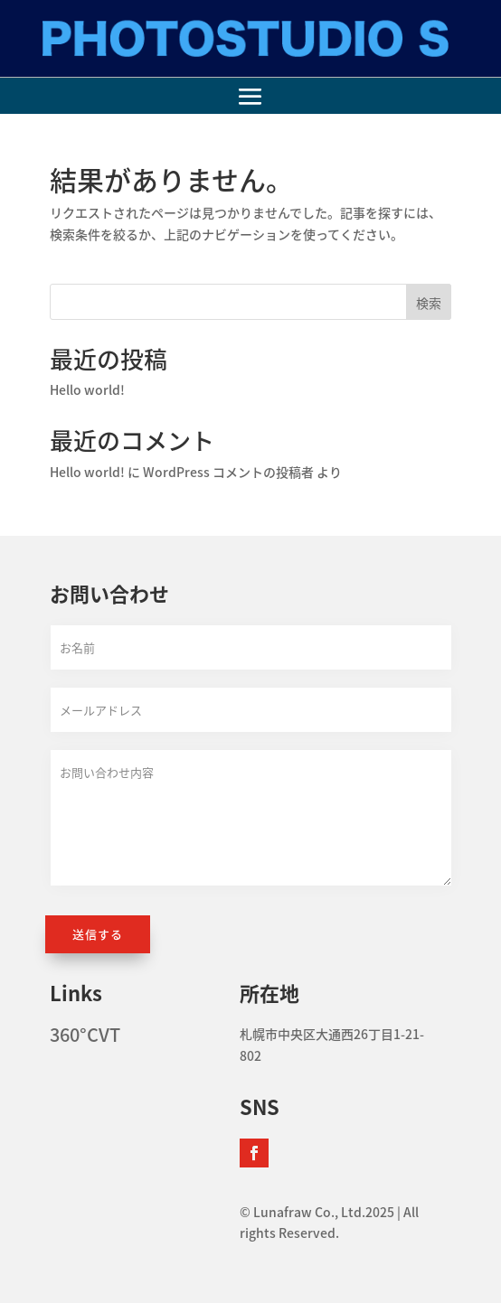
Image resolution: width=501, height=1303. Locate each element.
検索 (428, 303)
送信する (97, 933)
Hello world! (87, 389)
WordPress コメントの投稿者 (228, 472)
